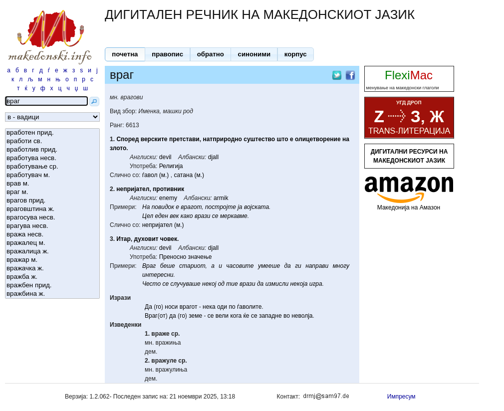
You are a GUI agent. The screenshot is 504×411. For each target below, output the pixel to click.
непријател (132, 189)
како (187, 215)
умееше (269, 265)
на (345, 139)
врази (203, 215)
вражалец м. (52, 243)
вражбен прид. (52, 285)
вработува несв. (52, 158)
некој (209, 283)
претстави (184, 139)
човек (168, 238)
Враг (149, 265)
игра (315, 283)
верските (154, 139)
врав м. (52, 184)
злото (118, 148)
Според (127, 139)
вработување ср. (52, 167)
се (215, 215)
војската (256, 207)
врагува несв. (52, 226)
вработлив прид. (52, 150)
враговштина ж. (52, 209)
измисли (276, 283)
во (286, 315)
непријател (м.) (163, 224)
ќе (247, 315)
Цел (147, 215)
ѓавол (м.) (155, 175)
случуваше (186, 283)
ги (298, 265)
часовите (239, 265)
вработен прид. (52, 133)
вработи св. (52, 141)
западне (270, 315)
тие (232, 283)
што (282, 139)
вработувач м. (52, 175)
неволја (301, 315)
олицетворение (318, 139)
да (287, 265)
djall (213, 157)
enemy (168, 198)
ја (240, 207)
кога (236, 315)
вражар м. (52, 260)
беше (167, 265)
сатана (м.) (189, 175)
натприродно (222, 139)
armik (221, 198)
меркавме (234, 215)
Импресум (401, 396)
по (232, 306)
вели (222, 315)
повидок (163, 207)
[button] (125, 54)
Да (148, 306)
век (174, 215)
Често (151, 283)
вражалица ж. (52, 251)
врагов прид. (52, 201)
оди (222, 306)
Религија (171, 166)
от (163, 315)
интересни (157, 274)
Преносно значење (185, 256)
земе (195, 315)
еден (161, 215)
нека (209, 306)
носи (171, 306)
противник (168, 189)
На (146, 207)
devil (165, 157)
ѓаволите (249, 306)
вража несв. (52, 234)
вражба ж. (52, 277)
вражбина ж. (52, 294)
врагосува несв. (52, 217)
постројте (220, 207)
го (158, 306)
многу (341, 265)
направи (316, 265)
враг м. (52, 192)
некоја (298, 283)
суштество (259, 139)
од (221, 283)
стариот (192, 265)
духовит (146, 238)
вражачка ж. (52, 268)
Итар (123, 238)
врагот (191, 207)
